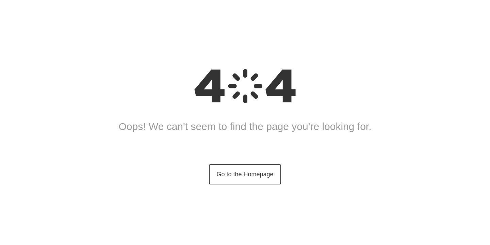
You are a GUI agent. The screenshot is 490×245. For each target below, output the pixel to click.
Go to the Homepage (244, 174)
